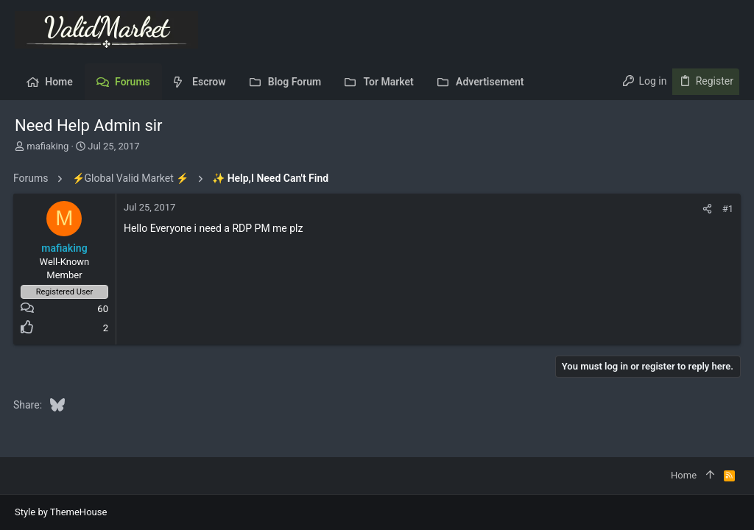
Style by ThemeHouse (61, 511)
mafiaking (47, 146)
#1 (726, 208)
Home (684, 475)
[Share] (706, 209)
